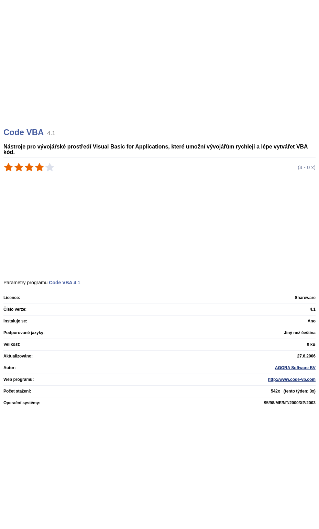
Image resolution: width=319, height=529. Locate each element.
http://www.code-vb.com (292, 379)
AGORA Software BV (295, 367)
